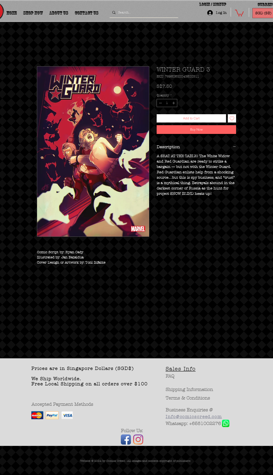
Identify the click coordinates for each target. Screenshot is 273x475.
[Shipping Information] (189, 390)
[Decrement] (160, 103)
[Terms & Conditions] (188, 398)
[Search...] (143, 12)
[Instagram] (138, 439)
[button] (239, 12)
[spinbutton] (167, 103)
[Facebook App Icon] (126, 439)
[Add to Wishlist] (232, 118)
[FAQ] (170, 376)
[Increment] (174, 103)
